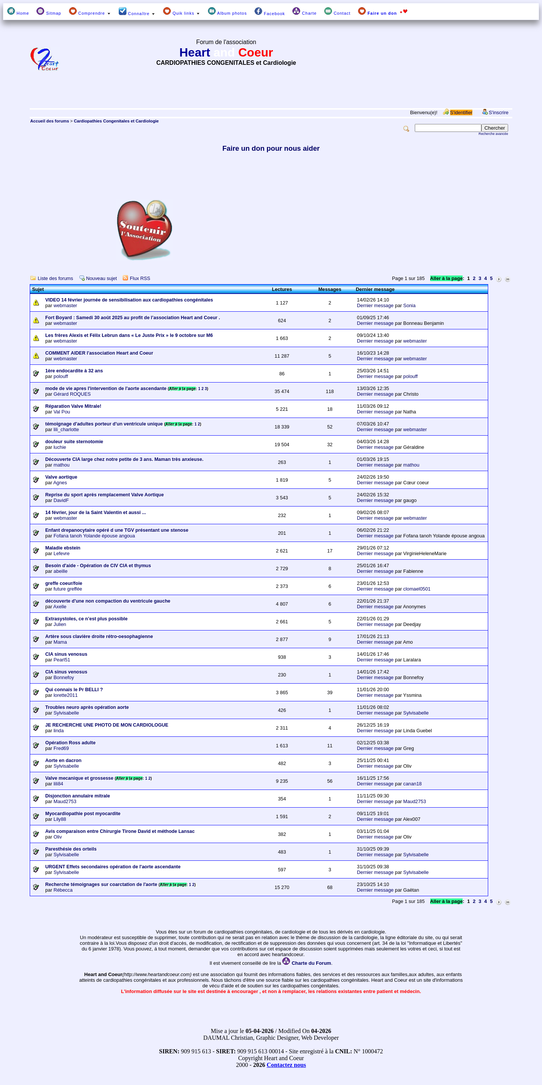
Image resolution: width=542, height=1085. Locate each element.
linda (58, 730)
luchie (59, 447)
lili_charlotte (66, 429)
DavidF (61, 500)
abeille (60, 571)
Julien (59, 624)
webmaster (65, 305)
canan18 (412, 784)
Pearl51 (61, 660)
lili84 (58, 784)
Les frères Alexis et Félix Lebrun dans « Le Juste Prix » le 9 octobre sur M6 (129, 335)
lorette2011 (65, 695)
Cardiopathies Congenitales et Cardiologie (116, 121)
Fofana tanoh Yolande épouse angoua (94, 536)
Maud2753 (64, 801)
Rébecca (63, 890)
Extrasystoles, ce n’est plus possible (86, 618)
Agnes (60, 482)
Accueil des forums (49, 121)
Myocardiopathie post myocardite (82, 813)
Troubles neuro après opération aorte (87, 707)
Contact (337, 11)
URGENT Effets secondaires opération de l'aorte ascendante (113, 866)
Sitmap (49, 11)
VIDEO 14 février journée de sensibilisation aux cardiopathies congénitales (129, 300)
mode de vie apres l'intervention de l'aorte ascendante (105, 388)
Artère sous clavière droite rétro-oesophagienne (99, 636)
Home (18, 11)
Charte (304, 11)
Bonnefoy (63, 677)
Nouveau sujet (101, 278)
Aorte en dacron (63, 760)
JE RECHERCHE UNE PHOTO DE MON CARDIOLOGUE (106, 725)
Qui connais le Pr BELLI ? (74, 689)
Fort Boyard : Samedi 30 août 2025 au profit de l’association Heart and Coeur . (132, 317)
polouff (60, 376)
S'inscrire (499, 112)
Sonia (409, 305)
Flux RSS (140, 278)
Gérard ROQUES (72, 394)
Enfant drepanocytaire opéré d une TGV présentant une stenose (116, 530)
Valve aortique (61, 477)
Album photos (227, 11)
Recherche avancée (493, 134)
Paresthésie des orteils (71, 849)
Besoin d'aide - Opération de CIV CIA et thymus (98, 565)
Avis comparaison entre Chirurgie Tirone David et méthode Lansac (120, 831)
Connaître (137, 11)
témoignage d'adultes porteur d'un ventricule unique (104, 424)
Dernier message (375, 305)
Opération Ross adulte (70, 742)
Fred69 (61, 748)
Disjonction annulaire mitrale (77, 796)
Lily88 (59, 819)
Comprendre (90, 11)
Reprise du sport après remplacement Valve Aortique (104, 494)
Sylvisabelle (66, 713)
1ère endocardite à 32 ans (74, 370)
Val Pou (61, 412)
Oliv (57, 837)
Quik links (181, 11)
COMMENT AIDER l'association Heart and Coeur (99, 353)
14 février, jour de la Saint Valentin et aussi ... (95, 512)
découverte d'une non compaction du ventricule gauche (107, 601)
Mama (60, 642)
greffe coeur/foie (63, 583)
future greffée (67, 589)
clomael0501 (417, 589)
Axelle (60, 606)
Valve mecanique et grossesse (79, 778)
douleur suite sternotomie (74, 441)
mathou (61, 465)
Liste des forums (55, 278)
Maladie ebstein (62, 548)
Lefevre (61, 553)
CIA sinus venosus (66, 654)
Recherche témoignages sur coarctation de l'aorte (101, 884)
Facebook (269, 11)
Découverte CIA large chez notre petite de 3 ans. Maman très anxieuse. (124, 459)
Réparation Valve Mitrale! (73, 406)
